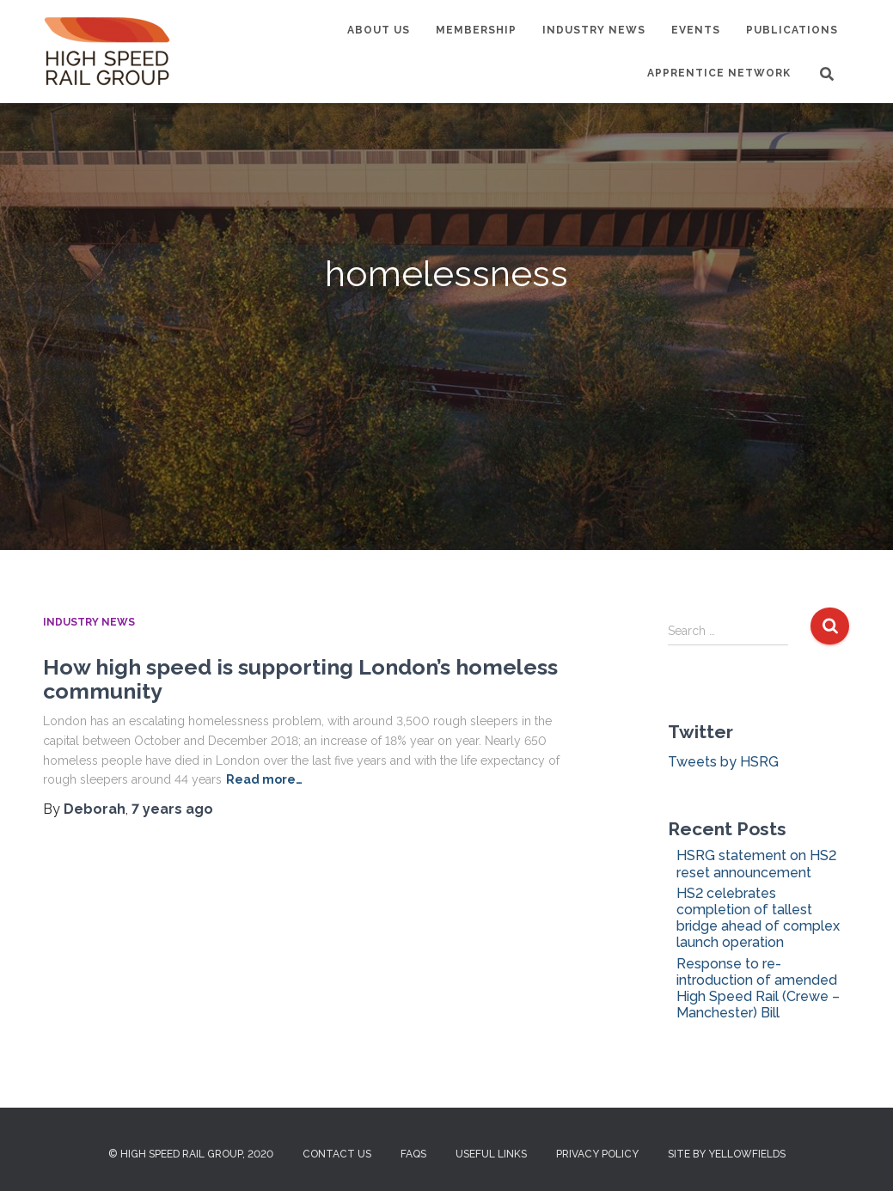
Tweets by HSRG (723, 762)
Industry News (593, 30)
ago (172, 809)
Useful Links (491, 1154)
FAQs (413, 1154)
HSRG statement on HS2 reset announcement (756, 863)
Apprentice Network (719, 73)
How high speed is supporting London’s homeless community (300, 679)
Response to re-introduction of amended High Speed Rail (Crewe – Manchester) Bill (758, 989)
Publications (792, 30)
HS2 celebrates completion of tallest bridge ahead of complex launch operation (758, 918)
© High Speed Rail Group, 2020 (190, 1154)
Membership (476, 30)
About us (378, 30)
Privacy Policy (597, 1154)
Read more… (264, 779)
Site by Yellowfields (727, 1154)
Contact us (337, 1154)
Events (695, 30)
